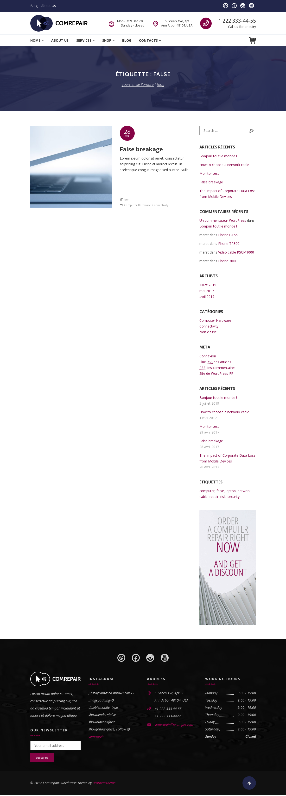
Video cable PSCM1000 (236, 252)
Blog (34, 5)
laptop (231, 490)
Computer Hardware (137, 205)
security (234, 496)
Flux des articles (215, 362)
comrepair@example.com (174, 724)
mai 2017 (206, 290)
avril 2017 (206, 296)
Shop (106, 40)
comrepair (96, 736)
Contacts (148, 40)
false (220, 490)
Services (83, 40)
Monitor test (209, 173)
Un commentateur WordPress (222, 220)
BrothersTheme (104, 784)
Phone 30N (227, 261)
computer (207, 490)
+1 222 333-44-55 (236, 20)
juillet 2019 (207, 285)
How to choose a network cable (224, 164)
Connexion (207, 356)
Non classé (208, 332)
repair (214, 496)
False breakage (211, 182)
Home (35, 40)
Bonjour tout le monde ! (218, 156)
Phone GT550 (229, 235)
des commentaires (217, 367)
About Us (48, 5)
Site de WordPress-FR (216, 373)
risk (223, 496)
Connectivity (160, 205)
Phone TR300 (228, 243)
